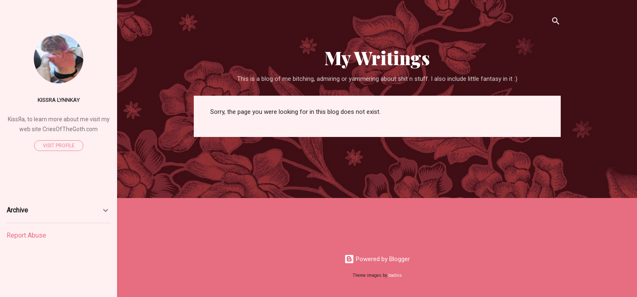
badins (395, 275)
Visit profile (59, 145)
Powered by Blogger (377, 259)
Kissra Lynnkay (59, 100)
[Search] (556, 22)
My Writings (377, 57)
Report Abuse (26, 235)
